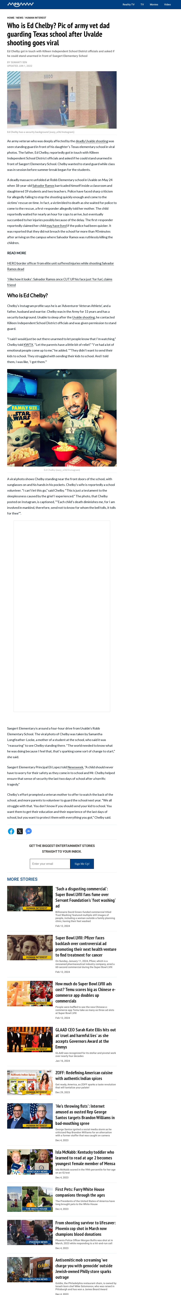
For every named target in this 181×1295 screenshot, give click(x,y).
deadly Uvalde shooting (92, 141)
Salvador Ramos (43, 185)
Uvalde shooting (83, 317)
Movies (154, 4)
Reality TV (128, 4)
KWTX (28, 345)
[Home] (20, 4)
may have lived (57, 226)
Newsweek (75, 767)
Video (167, 4)
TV (142, 4)
